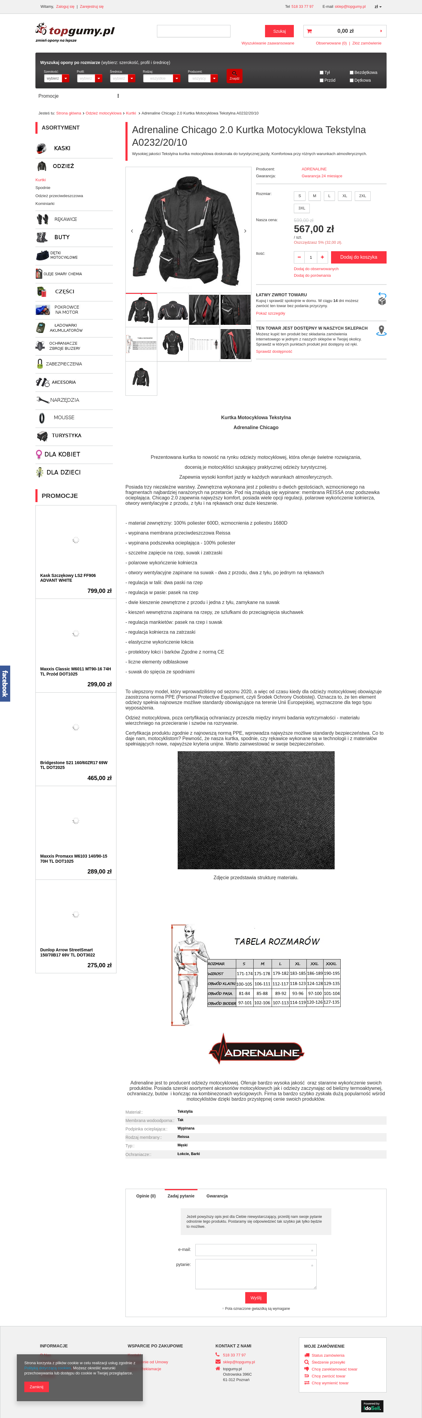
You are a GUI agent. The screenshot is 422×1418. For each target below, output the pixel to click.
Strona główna (68, 113)
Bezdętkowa (365, 72)
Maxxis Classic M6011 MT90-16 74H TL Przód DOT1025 (75, 671)
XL (344, 196)
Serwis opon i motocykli (93, 95)
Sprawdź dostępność (274, 351)
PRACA (318, 95)
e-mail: (184, 1249)
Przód (330, 80)
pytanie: (183, 1264)
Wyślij (256, 1297)
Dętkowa (362, 80)
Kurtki (131, 113)
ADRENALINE (314, 169)
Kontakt (233, 95)
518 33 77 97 (302, 7)
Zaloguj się (65, 7)
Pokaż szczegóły (270, 313)
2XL (362, 196)
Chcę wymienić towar (330, 1383)
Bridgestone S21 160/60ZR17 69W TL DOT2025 (73, 765)
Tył (327, 72)
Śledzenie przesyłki (328, 1362)
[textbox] (194, 31)
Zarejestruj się (92, 7)
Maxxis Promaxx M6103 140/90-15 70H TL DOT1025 (73, 859)
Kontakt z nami (234, 1345)
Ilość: (260, 253)
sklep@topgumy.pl (350, 7)
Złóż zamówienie (366, 43)
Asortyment (61, 128)
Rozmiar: (264, 193)
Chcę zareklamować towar (335, 1369)
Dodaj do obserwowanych (316, 269)
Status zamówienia (328, 1355)
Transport (206, 95)
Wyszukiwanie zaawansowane (268, 43)
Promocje (48, 95)
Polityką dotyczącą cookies (47, 1368)
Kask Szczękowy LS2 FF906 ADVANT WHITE (68, 578)
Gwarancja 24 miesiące (322, 176)
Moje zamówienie (324, 1346)
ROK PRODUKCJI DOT (276, 95)
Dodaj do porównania (312, 275)
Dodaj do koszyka (358, 257)
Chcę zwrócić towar (329, 1376)
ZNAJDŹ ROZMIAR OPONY (157, 95)
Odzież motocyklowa (104, 113)
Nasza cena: (267, 220)
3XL (301, 208)
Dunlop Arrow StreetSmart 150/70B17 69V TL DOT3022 (67, 952)
